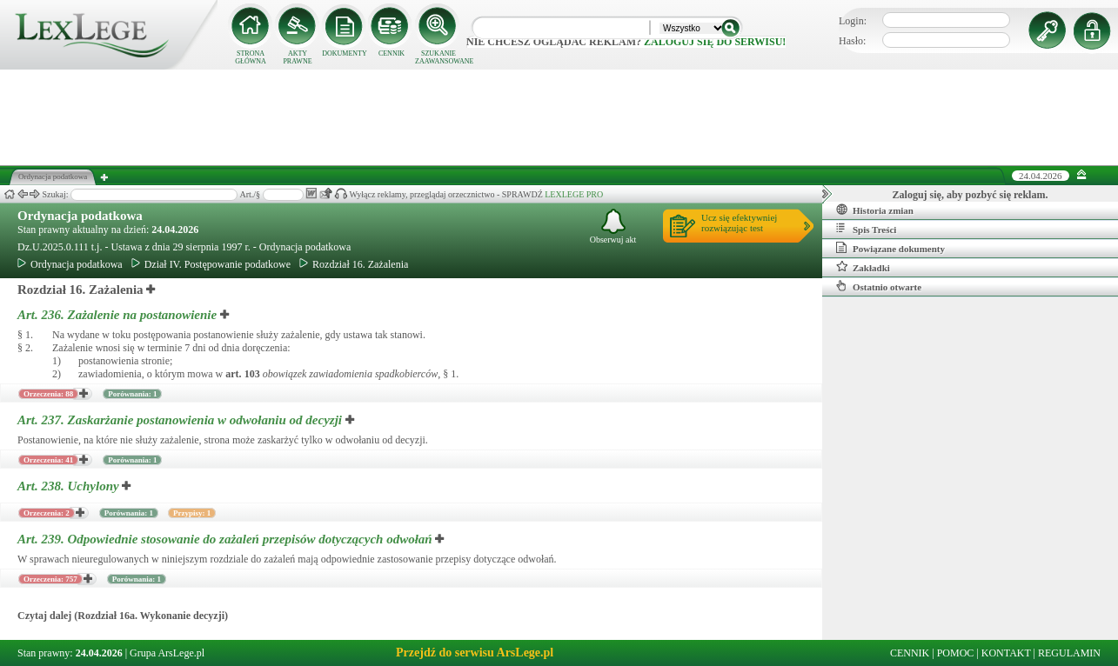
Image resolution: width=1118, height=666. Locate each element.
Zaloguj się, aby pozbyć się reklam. (970, 195)
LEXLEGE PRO (574, 194)
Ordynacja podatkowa (80, 216)
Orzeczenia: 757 (50, 579)
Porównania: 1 (132, 394)
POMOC (955, 653)
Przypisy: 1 (192, 513)
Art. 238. (69, 486)
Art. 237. (181, 420)
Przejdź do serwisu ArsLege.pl (474, 652)
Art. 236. (118, 315)
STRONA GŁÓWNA (250, 57)
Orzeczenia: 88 (48, 394)
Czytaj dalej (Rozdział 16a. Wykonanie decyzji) (122, 615)
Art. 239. (226, 539)
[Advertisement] (559, 117)
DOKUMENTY (344, 53)
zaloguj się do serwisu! (715, 42)
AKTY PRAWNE (297, 57)
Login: (853, 21)
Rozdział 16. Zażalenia (353, 264)
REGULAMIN (1069, 653)
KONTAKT (1006, 653)
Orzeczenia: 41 (48, 460)
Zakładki (863, 267)
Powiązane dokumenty (890, 248)
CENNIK (391, 53)
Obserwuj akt (613, 226)
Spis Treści (866, 229)
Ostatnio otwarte (878, 286)
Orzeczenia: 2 (46, 513)
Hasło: (852, 41)
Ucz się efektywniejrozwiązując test (739, 222)
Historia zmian (875, 209)
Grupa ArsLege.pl (167, 653)
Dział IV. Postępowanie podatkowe (211, 264)
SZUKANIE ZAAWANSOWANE (438, 57)
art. (242, 374)
